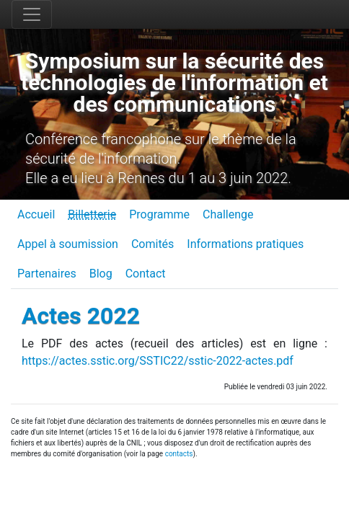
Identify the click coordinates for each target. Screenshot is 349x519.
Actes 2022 (81, 315)
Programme (159, 214)
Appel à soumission (67, 244)
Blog (100, 273)
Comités (152, 244)
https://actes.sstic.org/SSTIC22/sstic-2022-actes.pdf (157, 361)
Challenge (228, 214)
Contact (145, 273)
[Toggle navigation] (32, 14)
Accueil (36, 214)
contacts (179, 454)
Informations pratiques (245, 244)
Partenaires (46, 273)
